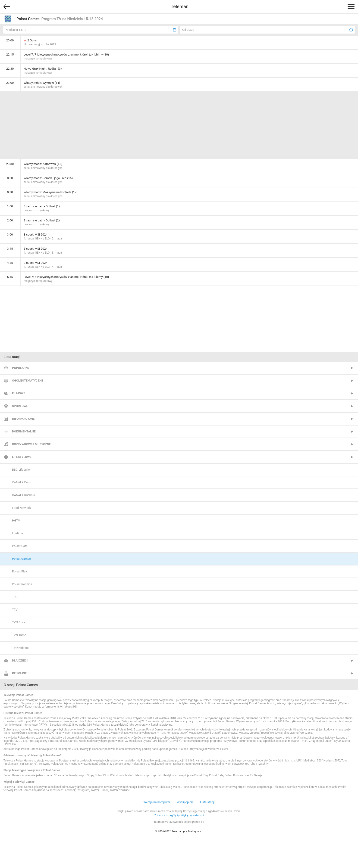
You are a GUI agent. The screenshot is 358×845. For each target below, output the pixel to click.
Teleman (179, 6)
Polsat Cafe (20, 546)
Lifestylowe (21, 457)
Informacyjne (23, 418)
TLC (14, 597)
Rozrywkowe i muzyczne (31, 444)
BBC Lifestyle (21, 469)
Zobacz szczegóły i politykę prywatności (179, 815)
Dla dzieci (20, 660)
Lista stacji (207, 802)
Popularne (20, 368)
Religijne (19, 673)
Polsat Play (19, 571)
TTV (15, 609)
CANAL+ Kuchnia (23, 495)
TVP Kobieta (20, 647)
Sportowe (20, 406)
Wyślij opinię (185, 802)
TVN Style (18, 622)
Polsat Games (21, 558)
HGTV (16, 520)
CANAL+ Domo (22, 482)
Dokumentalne (24, 431)
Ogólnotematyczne (27, 380)
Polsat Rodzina (22, 584)
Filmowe (18, 393)
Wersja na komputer (157, 802)
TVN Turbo (19, 635)
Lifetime (17, 533)
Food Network (21, 507)
